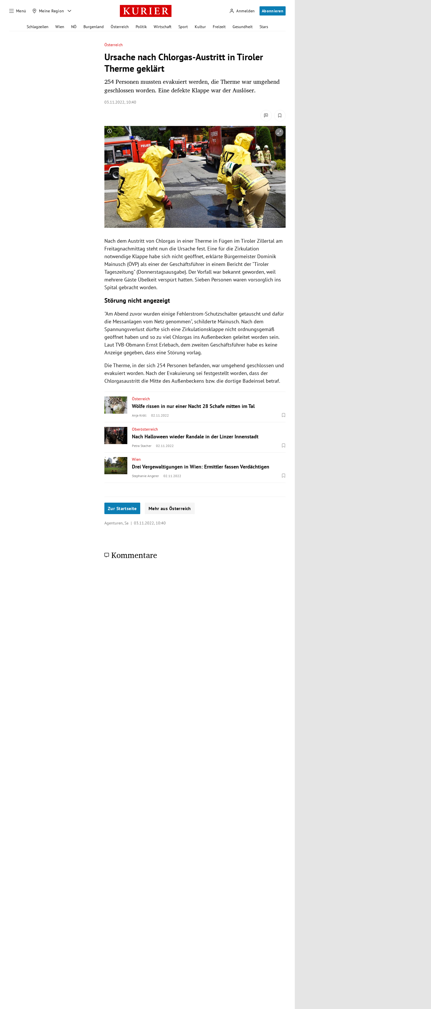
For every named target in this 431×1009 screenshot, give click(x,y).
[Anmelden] (242, 11)
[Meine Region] (48, 10)
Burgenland (93, 26)
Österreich (120, 26)
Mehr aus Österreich (170, 508)
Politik (141, 26)
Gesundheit (243, 26)
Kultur (200, 26)
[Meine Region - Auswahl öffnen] (69, 11)
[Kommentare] (266, 115)
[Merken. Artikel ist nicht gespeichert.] (280, 115)
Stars (264, 26)
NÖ (74, 26)
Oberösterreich (145, 429)
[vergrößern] (279, 132)
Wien (59, 26)
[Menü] (18, 10)
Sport (183, 26)
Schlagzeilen (37, 26)
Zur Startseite (122, 508)
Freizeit (219, 26)
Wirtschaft (162, 26)
